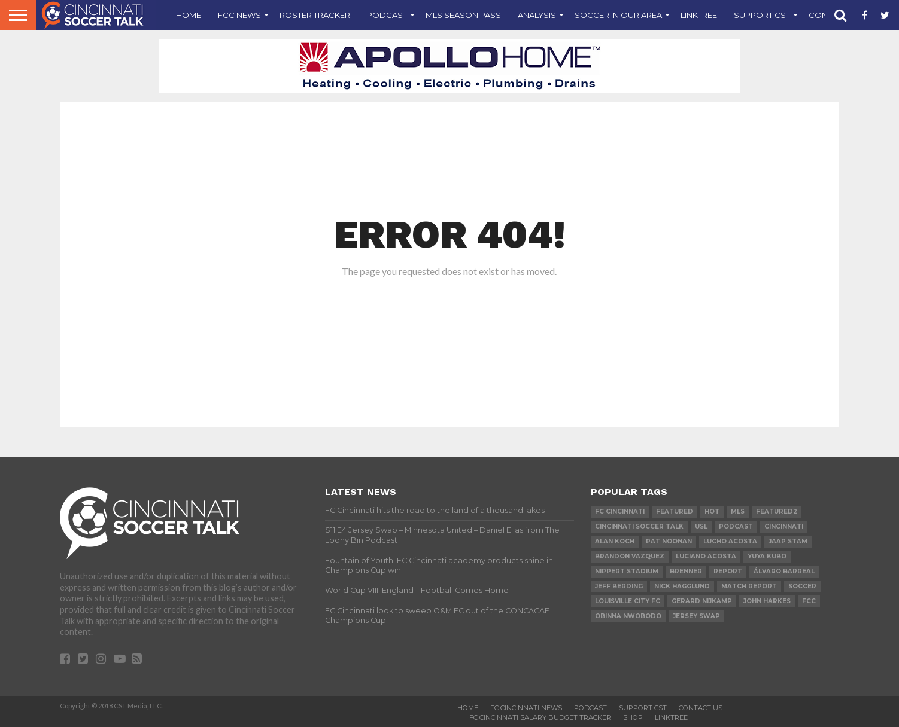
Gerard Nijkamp (702, 601)
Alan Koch (614, 541)
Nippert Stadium (626, 571)
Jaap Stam (788, 541)
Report (727, 571)
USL (701, 526)
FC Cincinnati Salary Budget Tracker (540, 717)
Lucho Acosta (730, 541)
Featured (674, 511)
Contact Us (700, 708)
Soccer (802, 586)
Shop (633, 717)
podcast (736, 526)
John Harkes (767, 601)
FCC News (239, 15)
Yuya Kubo (767, 556)
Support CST (762, 15)
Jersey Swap (696, 616)
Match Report (749, 586)
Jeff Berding (619, 586)
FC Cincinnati (620, 511)
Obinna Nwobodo (628, 616)
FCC (809, 601)
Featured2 (776, 511)
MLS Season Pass (463, 15)
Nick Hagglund (682, 586)
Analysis (537, 15)
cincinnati (783, 526)
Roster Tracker (315, 15)
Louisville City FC (627, 601)
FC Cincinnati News (526, 708)
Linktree (699, 15)
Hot (711, 511)
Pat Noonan (669, 541)
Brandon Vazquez (629, 556)
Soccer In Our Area (618, 15)
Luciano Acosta (706, 556)
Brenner (686, 571)
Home (188, 15)
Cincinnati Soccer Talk (639, 526)
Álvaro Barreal (784, 571)
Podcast (387, 15)
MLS (738, 511)
